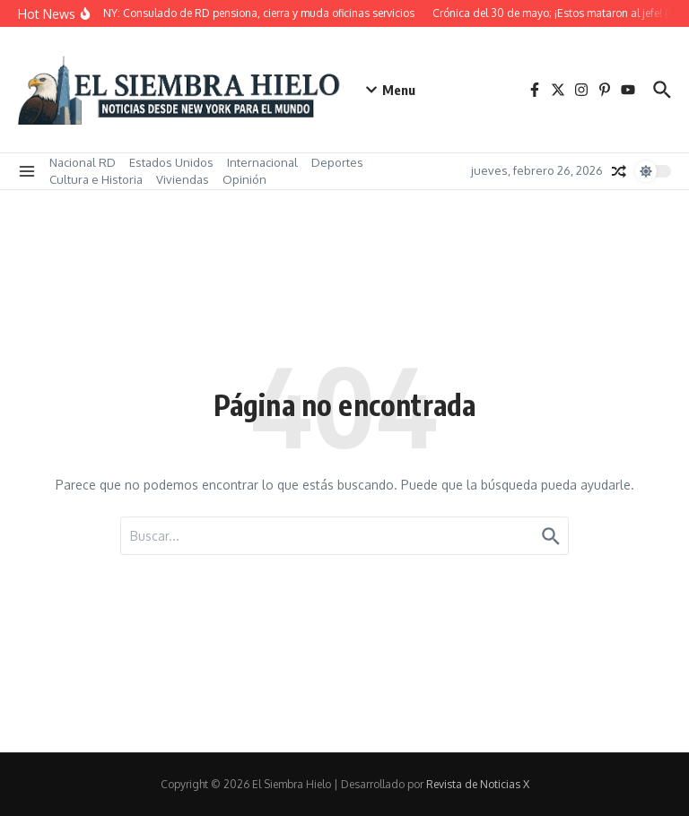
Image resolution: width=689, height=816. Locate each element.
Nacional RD (82, 162)
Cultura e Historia (96, 179)
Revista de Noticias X (477, 784)
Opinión (244, 179)
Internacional (262, 162)
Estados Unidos (171, 162)
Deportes (337, 162)
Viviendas (182, 179)
